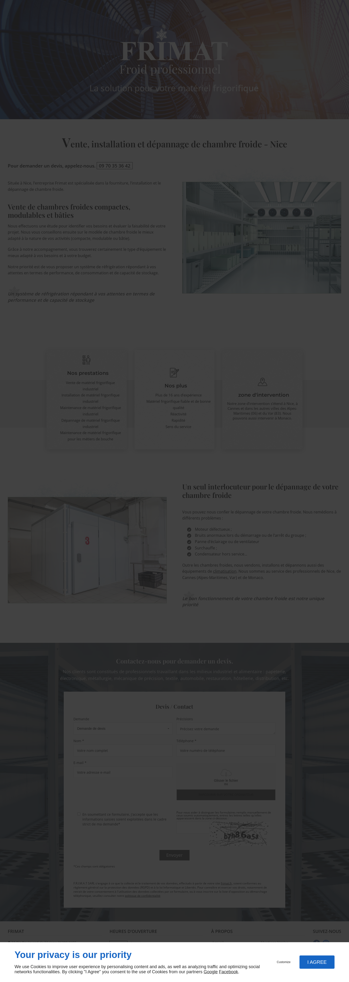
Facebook (228, 971)
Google (211, 971)
